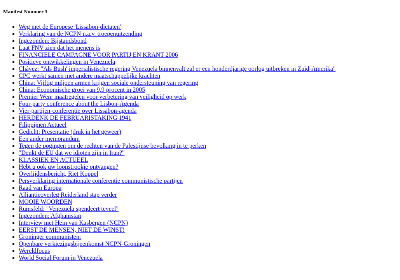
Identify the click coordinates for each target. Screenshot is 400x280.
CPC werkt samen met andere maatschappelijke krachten (89, 75)
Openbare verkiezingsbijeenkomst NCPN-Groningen (84, 243)
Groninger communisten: (50, 236)
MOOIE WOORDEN (45, 201)
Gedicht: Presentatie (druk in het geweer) (70, 131)
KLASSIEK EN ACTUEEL (53, 159)
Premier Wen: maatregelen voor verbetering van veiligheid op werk (102, 96)
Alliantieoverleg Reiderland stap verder (68, 194)
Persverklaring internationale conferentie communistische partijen (101, 180)
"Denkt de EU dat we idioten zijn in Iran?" (72, 152)
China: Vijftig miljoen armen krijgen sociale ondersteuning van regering (108, 82)
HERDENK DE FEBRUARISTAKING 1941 (75, 117)
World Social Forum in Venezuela (61, 257)
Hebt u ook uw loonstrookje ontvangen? (68, 166)
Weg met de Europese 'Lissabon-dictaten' (70, 26)
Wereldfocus (34, 250)
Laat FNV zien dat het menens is (59, 47)
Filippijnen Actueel (42, 124)
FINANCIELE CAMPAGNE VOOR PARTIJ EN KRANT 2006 (98, 54)
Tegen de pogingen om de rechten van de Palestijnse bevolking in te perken (112, 145)
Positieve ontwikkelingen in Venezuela (67, 61)
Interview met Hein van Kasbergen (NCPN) (73, 222)
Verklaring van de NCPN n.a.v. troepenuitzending (80, 33)
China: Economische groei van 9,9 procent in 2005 (82, 89)
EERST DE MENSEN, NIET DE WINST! (72, 229)
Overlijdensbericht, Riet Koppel (58, 173)
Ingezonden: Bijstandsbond (53, 40)
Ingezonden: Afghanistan (50, 215)
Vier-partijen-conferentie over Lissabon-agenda (77, 110)
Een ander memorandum (49, 138)
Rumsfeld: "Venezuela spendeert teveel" (69, 208)
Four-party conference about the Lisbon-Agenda (79, 103)
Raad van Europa (40, 187)
